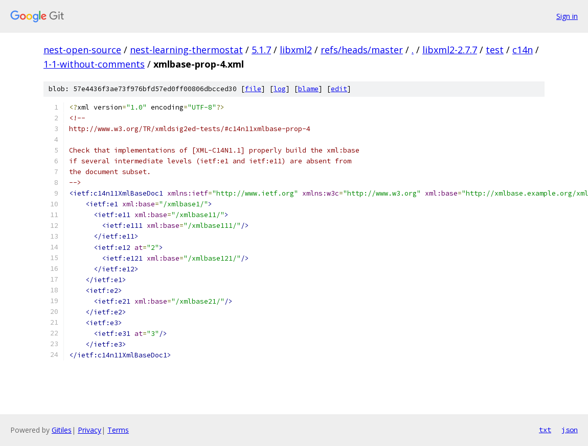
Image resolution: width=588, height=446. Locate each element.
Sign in (567, 16)
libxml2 (296, 50)
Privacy (89, 430)
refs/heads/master (362, 50)
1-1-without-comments (94, 64)
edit (339, 88)
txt (545, 429)
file (253, 88)
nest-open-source (82, 50)
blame (308, 88)
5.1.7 (261, 50)
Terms (118, 430)
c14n (522, 50)
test (495, 50)
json (569, 429)
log (280, 88)
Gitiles (62, 430)
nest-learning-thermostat (186, 50)
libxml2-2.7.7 (449, 50)
